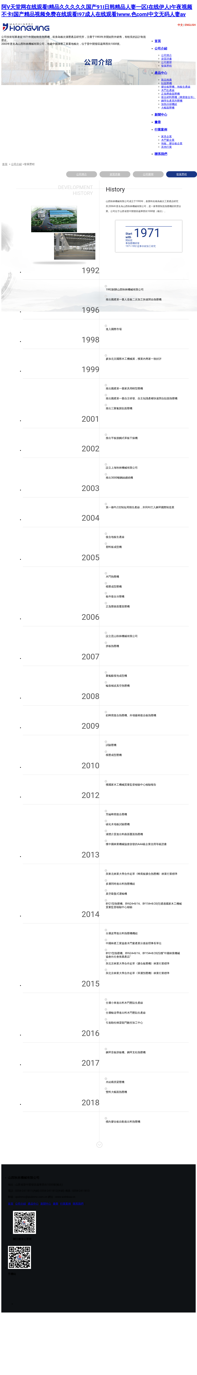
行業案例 (161, 129)
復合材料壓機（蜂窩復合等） (178, 97)
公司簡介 (166, 55)
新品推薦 (166, 79)
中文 (180, 25)
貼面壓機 (166, 83)
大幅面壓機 (167, 107)
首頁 (158, 41)
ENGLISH (190, 25)
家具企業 (166, 136)
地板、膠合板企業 (171, 143)
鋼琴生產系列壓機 (171, 100)
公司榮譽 (166, 62)
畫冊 (158, 122)
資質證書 (166, 58)
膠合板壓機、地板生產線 (175, 86)
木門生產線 (167, 90)
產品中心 (161, 73)
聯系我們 (161, 154)
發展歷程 (166, 65)
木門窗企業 (167, 140)
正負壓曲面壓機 (170, 93)
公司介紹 (161, 48)
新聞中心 (161, 115)
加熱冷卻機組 (169, 104)
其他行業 (166, 147)
